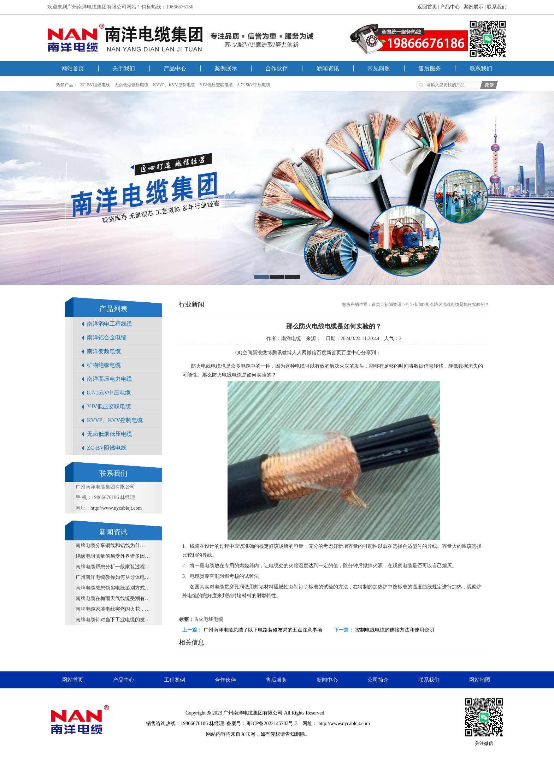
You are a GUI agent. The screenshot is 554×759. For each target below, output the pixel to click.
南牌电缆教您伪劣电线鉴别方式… (113, 588)
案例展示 (473, 7)
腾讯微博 (282, 352)
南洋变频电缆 (104, 351)
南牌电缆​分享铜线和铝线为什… (110, 545)
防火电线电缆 (208, 619)
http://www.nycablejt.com (116, 508)
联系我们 (497, 7)
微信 (312, 352)
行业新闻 (414, 304)
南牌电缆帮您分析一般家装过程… (113, 566)
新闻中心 (327, 680)
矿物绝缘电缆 (104, 365)
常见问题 (378, 68)
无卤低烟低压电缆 (131, 84)
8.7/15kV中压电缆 (253, 84)
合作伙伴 (276, 68)
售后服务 (429, 68)
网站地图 (479, 680)
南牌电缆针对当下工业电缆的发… (113, 619)
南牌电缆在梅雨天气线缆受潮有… (113, 598)
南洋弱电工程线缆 (109, 324)
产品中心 (450, 7)
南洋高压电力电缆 (109, 379)
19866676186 (194, 723)
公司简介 (378, 680)
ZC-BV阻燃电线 (95, 84)
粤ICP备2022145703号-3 (271, 723)
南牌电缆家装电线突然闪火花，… (113, 609)
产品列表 (113, 309)
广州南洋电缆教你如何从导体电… (113, 577)
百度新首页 (329, 352)
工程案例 (174, 680)
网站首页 (72, 68)
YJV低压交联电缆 (216, 84)
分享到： (371, 352)
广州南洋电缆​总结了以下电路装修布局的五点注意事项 (263, 630)
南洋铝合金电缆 (106, 337)
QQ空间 (243, 352)
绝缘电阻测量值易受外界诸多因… (113, 556)
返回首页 (427, 7)
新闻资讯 (328, 68)
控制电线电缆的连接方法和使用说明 (394, 630)
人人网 (299, 352)
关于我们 (123, 68)
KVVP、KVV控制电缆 (174, 84)
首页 (376, 304)
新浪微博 (262, 352)
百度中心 (351, 352)
